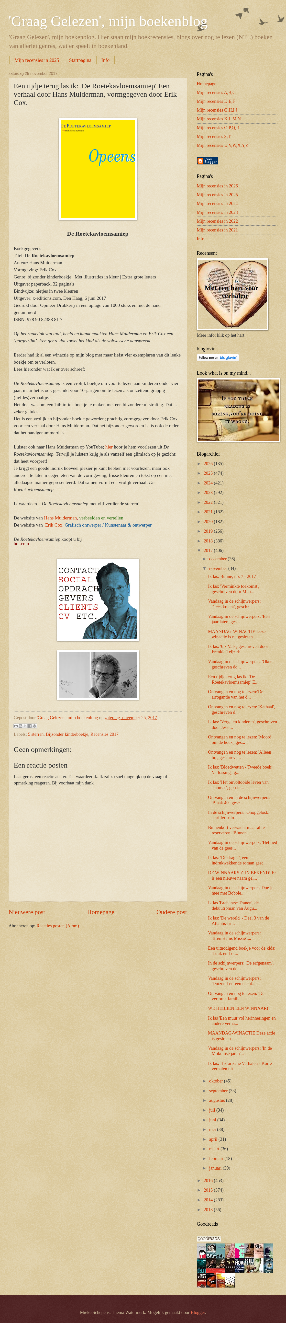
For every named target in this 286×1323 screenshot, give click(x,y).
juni (213, 1119)
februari (217, 1158)
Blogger (198, 1312)
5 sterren (36, 734)
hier (109, 446)
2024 (209, 483)
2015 (209, 1190)
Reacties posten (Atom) (57, 925)
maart (214, 1148)
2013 (209, 1209)
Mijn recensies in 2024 (217, 203)
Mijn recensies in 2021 (217, 230)
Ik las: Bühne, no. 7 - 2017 (232, 576)
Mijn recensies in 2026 (217, 186)
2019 (209, 531)
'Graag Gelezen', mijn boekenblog (108, 21)
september (219, 1090)
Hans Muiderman (60, 517)
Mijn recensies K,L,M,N (219, 118)
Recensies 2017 (104, 734)
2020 (209, 521)
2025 (209, 473)
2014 (209, 1199)
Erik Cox (53, 525)
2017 (209, 550)
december (218, 558)
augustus (217, 1100)
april (214, 1139)
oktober (216, 1081)
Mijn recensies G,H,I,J (217, 110)
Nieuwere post (27, 912)
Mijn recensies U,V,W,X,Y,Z (222, 145)
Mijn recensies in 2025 (36, 60)
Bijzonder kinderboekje (67, 734)
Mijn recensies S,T (214, 136)
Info (105, 60)
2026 (209, 463)
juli (212, 1110)
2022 (209, 502)
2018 (209, 541)
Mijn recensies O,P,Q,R (218, 127)
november (218, 568)
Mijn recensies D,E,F (216, 101)
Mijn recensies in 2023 (217, 212)
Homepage (100, 912)
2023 (209, 492)
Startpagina (80, 60)
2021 (209, 511)
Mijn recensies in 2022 (217, 221)
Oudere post (171, 912)
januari (216, 1168)
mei (213, 1129)
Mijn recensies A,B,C (216, 92)
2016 (209, 1180)
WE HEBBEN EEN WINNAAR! (238, 1008)
